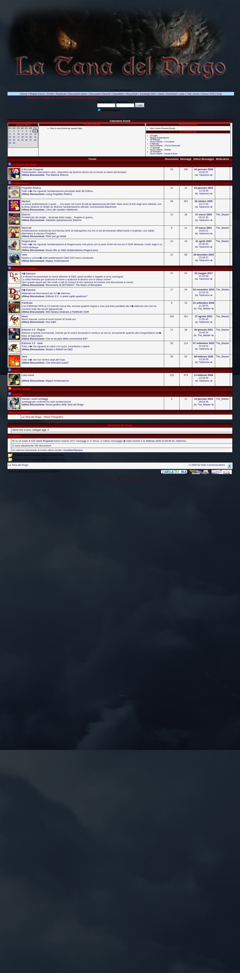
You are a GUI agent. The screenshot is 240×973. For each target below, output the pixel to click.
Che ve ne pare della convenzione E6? (66, 338)
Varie (24, 254)
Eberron (26, 214)
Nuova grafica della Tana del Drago (65, 404)
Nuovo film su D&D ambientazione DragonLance (72, 250)
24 (18, 140)
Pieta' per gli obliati (56, 236)
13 (30, 134)
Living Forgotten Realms (59, 194)
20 (30, 137)
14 (35, 134)
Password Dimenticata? (110, 113)
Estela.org (124, 479)
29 (10, 143)
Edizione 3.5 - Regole (33, 329)
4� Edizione (29, 273)
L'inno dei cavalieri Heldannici (62, 209)
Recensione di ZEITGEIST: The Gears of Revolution (74, 285)
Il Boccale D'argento (32, 169)
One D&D (51, 322)
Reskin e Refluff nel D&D (59, 349)
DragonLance (29, 241)
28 (35, 140)
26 (26, 140)
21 (35, 137)
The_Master (222, 214)
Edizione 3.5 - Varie (32, 343)
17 (18, 137)
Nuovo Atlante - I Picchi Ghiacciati (165, 145)
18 (22, 137)
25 (22, 140)
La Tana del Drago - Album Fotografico (42, 416)
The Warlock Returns (57, 175)
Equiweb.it (134, 479)
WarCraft (26, 227)
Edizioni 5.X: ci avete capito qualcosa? (66, 296)
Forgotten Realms (31, 187)
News (25, 316)
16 (14, 137)
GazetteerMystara (72, 450)
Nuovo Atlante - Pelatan (160, 150)
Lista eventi (28, 375)
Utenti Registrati (44, 441)
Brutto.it (116, 479)
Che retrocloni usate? (57, 362)
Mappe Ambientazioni (159, 138)
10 (18, 134)
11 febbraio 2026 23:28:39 (157, 441)
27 (30, 140)
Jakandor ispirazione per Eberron (64, 220)
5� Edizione (29, 290)
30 (14, 143)
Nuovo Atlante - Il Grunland (162, 142)
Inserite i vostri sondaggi (35, 398)
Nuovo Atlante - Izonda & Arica (163, 154)
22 (10, 140)
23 (14, 140)
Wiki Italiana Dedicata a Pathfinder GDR (67, 311)
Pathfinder (27, 302)
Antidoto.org (106, 479)
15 (10, 137)
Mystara (26, 201)
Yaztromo (204, 175)
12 (26, 134)
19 (26, 137)
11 (22, 134)
